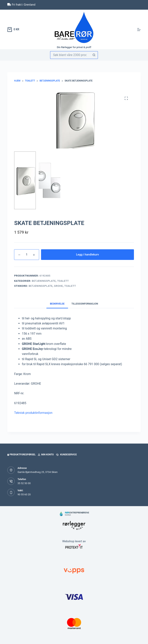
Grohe (58, 285)
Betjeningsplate (44, 280)
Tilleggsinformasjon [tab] (84, 303)
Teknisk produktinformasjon (33, 413)
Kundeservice (66, 454)
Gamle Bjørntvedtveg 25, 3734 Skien (38, 472)
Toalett (63, 280)
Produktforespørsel (21, 454)
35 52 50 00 (24, 483)
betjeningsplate (41, 285)
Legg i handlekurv (87, 254)
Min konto (46, 454)
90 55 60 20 (24, 494)
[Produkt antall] (26, 254)
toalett (70, 285)
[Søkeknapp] (94, 55)
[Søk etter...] (70, 55)
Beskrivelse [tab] (57, 303)
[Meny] (139, 29)
